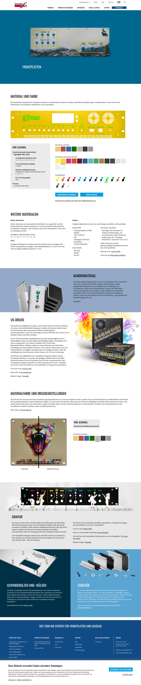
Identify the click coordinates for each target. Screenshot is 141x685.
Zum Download (38, 648)
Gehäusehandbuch (85, 607)
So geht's (76, 301)
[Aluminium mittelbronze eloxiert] (79, 149)
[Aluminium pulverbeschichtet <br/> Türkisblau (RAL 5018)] (90, 161)
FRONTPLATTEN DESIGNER (65, 7)
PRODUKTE (50, 7)
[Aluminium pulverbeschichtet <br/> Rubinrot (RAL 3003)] (79, 161)
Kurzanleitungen (80, 650)
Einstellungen (127, 674)
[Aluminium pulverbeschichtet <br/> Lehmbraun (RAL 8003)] (101, 161)
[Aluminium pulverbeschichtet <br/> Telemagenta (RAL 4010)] (68, 161)
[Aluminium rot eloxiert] (63, 149)
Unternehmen (59, 642)
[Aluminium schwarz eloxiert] (85, 149)
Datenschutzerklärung (24, 680)
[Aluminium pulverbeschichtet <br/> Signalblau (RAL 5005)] (85, 161)
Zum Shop (98, 642)
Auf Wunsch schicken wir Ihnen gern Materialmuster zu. (75, 201)
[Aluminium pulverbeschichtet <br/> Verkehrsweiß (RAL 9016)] (63, 167)
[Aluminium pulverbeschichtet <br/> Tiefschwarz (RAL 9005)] (107, 161)
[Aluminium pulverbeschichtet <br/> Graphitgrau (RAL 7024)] (112, 161)
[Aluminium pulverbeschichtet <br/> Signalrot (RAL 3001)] (74, 161)
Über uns (111, 2)
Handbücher (78, 647)
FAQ (76, 642)
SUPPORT (106, 7)
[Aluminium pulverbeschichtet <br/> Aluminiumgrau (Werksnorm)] (118, 161)
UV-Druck (119, 77)
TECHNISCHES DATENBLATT (66, 194)
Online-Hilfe (115, 251)
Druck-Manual (26, 372)
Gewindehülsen (124, 75)
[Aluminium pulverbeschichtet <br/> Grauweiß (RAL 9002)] (57, 167)
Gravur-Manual (102, 532)
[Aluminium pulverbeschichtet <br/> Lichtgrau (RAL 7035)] (123, 161)
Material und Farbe (91, 72)
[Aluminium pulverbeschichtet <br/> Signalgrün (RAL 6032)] (96, 161)
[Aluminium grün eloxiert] (74, 149)
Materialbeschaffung (118, 255)
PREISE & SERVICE (94, 7)
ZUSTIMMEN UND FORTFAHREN (121, 669)
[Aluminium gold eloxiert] (57, 149)
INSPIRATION (81, 7)
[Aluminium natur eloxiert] (90, 149)
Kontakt (26, 376)
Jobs (102, 2)
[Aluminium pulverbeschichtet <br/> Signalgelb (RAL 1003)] (63, 161)
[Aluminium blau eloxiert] (68, 149)
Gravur (109, 77)
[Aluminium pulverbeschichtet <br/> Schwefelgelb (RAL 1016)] (57, 161)
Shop (95, 2)
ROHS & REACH (91, 194)
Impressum (58, 647)
